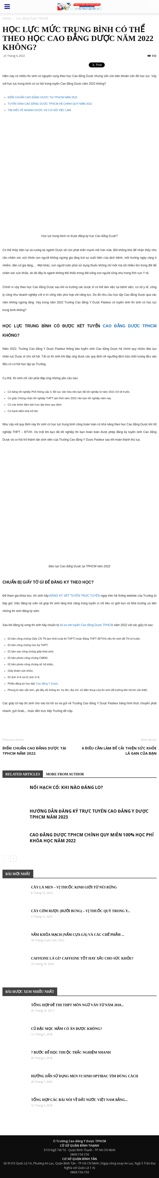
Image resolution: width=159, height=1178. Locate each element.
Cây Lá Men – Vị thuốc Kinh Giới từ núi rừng (74, 887)
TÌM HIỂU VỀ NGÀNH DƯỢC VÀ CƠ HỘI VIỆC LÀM (39, 110)
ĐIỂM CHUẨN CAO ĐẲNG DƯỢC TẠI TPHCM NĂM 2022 (42, 97)
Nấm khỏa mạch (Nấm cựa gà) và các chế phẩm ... (77, 935)
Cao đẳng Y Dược (47, 683)
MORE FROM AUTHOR (65, 774)
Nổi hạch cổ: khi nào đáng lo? (66, 787)
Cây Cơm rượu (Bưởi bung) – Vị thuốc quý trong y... (80, 911)
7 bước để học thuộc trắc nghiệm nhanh (71, 1052)
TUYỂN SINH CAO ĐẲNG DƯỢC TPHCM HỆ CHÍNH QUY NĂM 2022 (50, 103)
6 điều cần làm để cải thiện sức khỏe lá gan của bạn (119, 751)
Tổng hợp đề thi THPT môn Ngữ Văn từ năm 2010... (77, 1005)
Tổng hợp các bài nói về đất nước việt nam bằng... (79, 1100)
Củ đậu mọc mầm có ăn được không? (66, 1029)
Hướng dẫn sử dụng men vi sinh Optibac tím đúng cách (84, 1076)
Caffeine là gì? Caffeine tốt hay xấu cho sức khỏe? (82, 958)
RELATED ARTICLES (22, 774)
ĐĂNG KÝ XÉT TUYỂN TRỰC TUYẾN (75, 595)
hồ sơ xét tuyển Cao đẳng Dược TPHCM (86, 625)
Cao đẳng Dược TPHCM (130, 326)
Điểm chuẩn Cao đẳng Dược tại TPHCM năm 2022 (34, 751)
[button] (152, 6)
